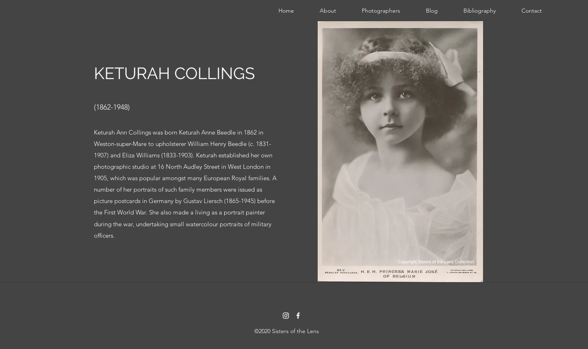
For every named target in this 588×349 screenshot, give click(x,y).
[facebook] (298, 315)
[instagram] (286, 315)
